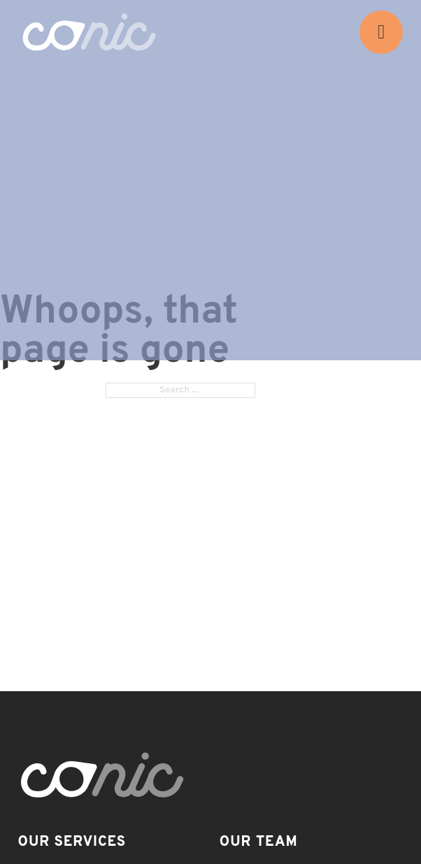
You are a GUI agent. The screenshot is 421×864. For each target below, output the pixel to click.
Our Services (72, 842)
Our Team (259, 842)
